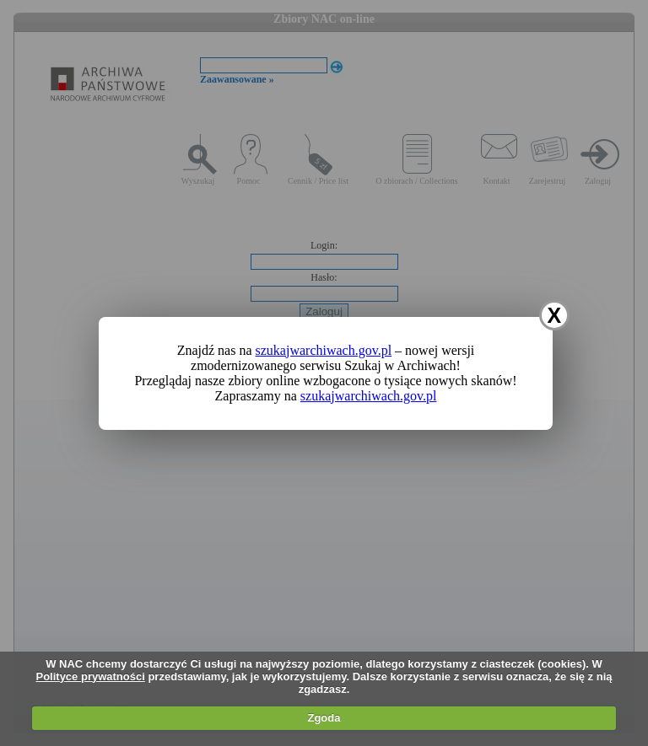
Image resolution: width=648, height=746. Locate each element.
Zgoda (323, 717)
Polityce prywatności (89, 676)
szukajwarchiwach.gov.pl (324, 350)
